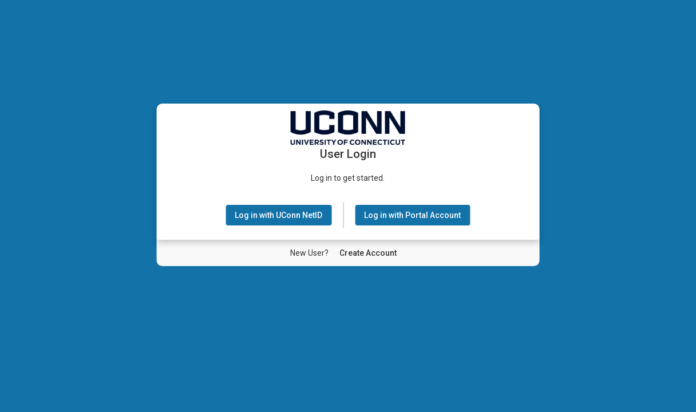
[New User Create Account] (368, 253)
